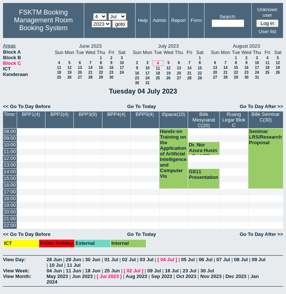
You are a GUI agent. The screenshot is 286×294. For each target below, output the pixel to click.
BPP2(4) (59, 114)
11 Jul (73, 265)
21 (90, 72)
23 (111, 72)
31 (147, 83)
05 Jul (188, 259)
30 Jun (93, 259)
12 (69, 68)
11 (59, 68)
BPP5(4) (145, 114)
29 (101, 77)
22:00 (10, 225)
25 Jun (112, 271)
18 (59, 72)
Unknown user (267, 12)
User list (267, 31)
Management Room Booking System (43, 24)
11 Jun (73, 271)
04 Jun (54, 271)
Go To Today (141, 106)
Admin (159, 20)
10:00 (10, 145)
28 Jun (54, 259)
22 (101, 72)
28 (90, 77)
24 (122, 72)
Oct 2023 (186, 276)
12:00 (10, 158)
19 (69, 72)
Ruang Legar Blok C (233, 119)
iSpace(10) (173, 114)
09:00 (10, 138)
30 (111, 77)
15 (101, 68)
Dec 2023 (235, 276)
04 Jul (167, 259)
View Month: (17, 276)
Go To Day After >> (261, 106)
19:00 (10, 205)
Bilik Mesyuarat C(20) (204, 119)
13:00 (10, 165)
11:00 (10, 151)
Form (196, 20)
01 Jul (111, 259)
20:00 (10, 212)
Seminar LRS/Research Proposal (265, 137)
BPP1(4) (31, 114)
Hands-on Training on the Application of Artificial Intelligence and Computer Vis (173, 154)
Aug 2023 (136, 276)
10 (122, 63)
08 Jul (241, 259)
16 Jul (172, 271)
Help (143, 20)
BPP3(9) (88, 114)
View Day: (14, 259)
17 (122, 68)
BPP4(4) (116, 114)
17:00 (10, 192)
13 (80, 68)
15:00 (10, 178)
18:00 (10, 198)
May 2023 (57, 276)
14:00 (10, 171)
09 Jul (259, 259)
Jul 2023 (109, 276)
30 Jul (207, 271)
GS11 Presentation (203, 174)
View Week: (16, 271)
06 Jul (206, 259)
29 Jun (73, 259)
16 (111, 68)
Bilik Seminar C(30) (265, 117)
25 (59, 77)
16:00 (10, 185)
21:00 (10, 218)
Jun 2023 (82, 276)
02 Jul (129, 259)
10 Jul (56, 265)
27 (80, 77)
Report (178, 20)
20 (80, 72)
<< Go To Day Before (27, 106)
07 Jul (223, 259)
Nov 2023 (211, 276)
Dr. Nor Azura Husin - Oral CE (203, 150)
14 (90, 68)
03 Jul (146, 259)
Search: (228, 16)
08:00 (10, 131)
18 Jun (93, 271)
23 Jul (190, 271)
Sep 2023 (161, 276)
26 (69, 77)
